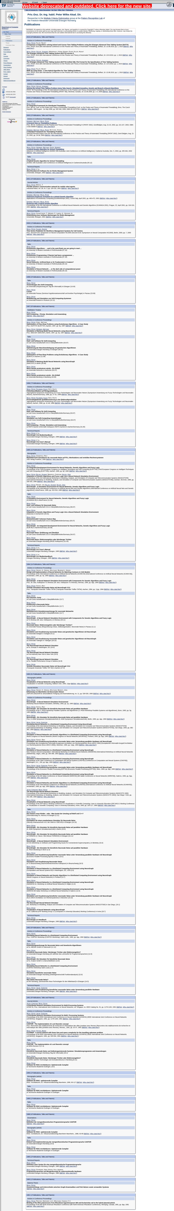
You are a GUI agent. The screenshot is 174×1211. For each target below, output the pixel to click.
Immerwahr (12, 97)
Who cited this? (114, 92)
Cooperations (7, 65)
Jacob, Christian (41, 722)
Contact (5, 74)
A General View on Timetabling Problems (42, 123)
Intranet (5, 76)
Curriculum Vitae (10, 45)
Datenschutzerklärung (9, 80)
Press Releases (7, 63)
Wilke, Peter (8, 34)
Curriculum (6, 58)
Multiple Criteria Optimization (56, 18)
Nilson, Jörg (66, 474)
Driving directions (6, 111)
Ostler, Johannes (42, 51)
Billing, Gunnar (41, 474)
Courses (5, 56)
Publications (9, 40)
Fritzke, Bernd (41, 1031)
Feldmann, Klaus (41, 389)
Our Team (6, 32)
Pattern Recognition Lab (92, 18)
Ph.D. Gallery (7, 71)
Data (4, 54)
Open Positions (7, 67)
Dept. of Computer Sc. (32, 10)
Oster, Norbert (55, 147)
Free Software (7, 51)
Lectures (8, 38)
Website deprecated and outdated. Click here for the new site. (87, 6)
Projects (8, 36)
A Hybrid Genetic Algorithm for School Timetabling (45, 149)
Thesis (7, 43)
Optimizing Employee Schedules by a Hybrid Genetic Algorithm (50, 196)
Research (6, 47)
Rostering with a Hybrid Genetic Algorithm (42, 203)
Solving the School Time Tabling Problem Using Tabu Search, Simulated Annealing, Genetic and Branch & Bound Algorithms (73, 88)
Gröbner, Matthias (33, 121)
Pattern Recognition (44, 10)
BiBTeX (126, 46)
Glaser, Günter (41, 229)
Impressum (6, 78)
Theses (5, 60)
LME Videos (6, 69)
